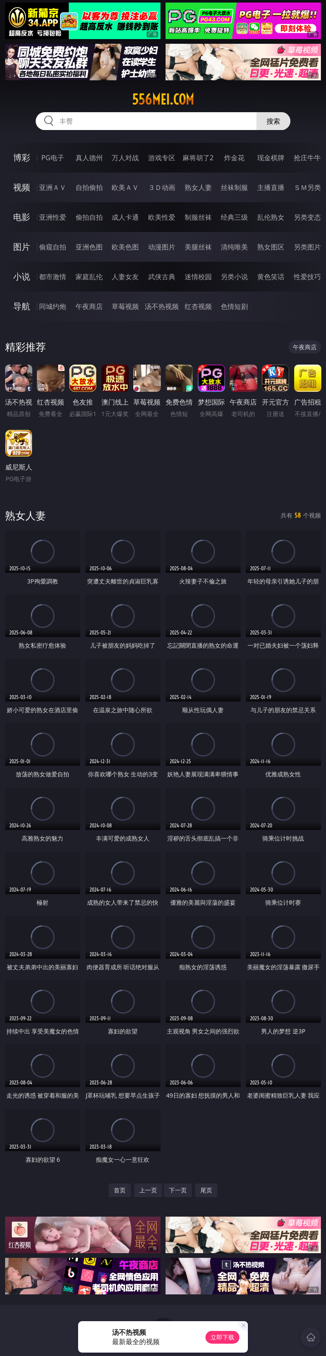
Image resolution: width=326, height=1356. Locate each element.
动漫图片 (161, 247)
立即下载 (222, 1337)
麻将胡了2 (198, 157)
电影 (21, 217)
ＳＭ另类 (307, 187)
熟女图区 (270, 247)
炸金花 (234, 157)
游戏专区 (161, 157)
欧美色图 (125, 247)
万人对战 (125, 157)
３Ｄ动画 (161, 187)
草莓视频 (125, 306)
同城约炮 (52, 306)
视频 (21, 187)
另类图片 (307, 247)
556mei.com (163, 99)
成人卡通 (125, 217)
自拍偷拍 (89, 187)
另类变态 (307, 217)
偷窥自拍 (52, 247)
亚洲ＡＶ (52, 187)
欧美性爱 (161, 217)
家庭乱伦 (89, 276)
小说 (21, 276)
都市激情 (52, 276)
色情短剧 (234, 306)
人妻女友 (125, 276)
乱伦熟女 (270, 217)
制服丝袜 (198, 217)
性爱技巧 (307, 276)
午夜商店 (89, 306)
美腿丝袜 (198, 247)
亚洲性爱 (52, 217)
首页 (120, 1190)
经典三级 (234, 217)
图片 (21, 246)
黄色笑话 (270, 276)
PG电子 (52, 157)
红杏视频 (198, 306)
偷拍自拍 (89, 217)
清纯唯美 (234, 247)
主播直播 (270, 187)
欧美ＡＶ (125, 187)
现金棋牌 (270, 157)
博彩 (21, 157)
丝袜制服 (234, 187)
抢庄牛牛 (307, 157)
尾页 (206, 1190)
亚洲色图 (89, 247)
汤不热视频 (162, 306)
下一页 (178, 1190)
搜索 (273, 121)
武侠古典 (161, 276)
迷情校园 (198, 276)
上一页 (148, 1190)
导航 (21, 306)
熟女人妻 (198, 187)
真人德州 (89, 157)
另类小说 (234, 276)
